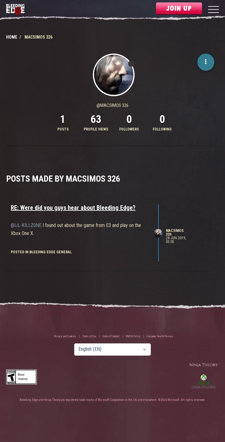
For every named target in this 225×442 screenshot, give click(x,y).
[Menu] (213, 10)
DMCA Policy (133, 336)
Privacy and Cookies (65, 336)
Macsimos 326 (175, 232)
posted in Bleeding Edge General (41, 252)
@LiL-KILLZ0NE (26, 225)
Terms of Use (89, 336)
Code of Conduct (111, 336)
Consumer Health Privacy (160, 336)
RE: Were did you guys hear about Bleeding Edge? (73, 207)
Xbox (203, 381)
